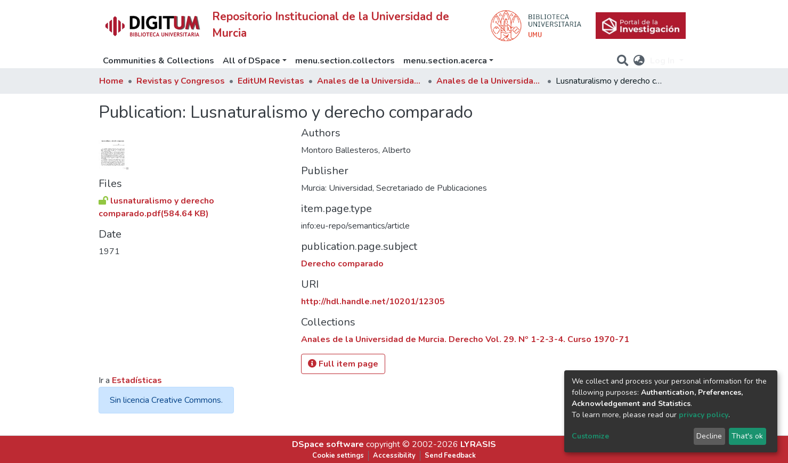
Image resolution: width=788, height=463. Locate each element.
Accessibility (394, 455)
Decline (709, 436)
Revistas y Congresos (180, 81)
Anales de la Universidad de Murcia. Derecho (370, 81)
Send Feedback (450, 455)
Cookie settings (338, 455)
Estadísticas (137, 380)
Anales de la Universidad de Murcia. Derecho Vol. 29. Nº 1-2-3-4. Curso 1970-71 (489, 81)
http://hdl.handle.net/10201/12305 (373, 301)
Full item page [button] (343, 364)
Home (111, 81)
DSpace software (328, 444)
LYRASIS (478, 444)
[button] (639, 60)
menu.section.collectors (345, 61)
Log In (663, 61)
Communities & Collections (158, 61)
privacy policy (703, 415)
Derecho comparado (342, 264)
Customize (590, 436)
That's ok (747, 436)
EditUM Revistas (271, 81)
